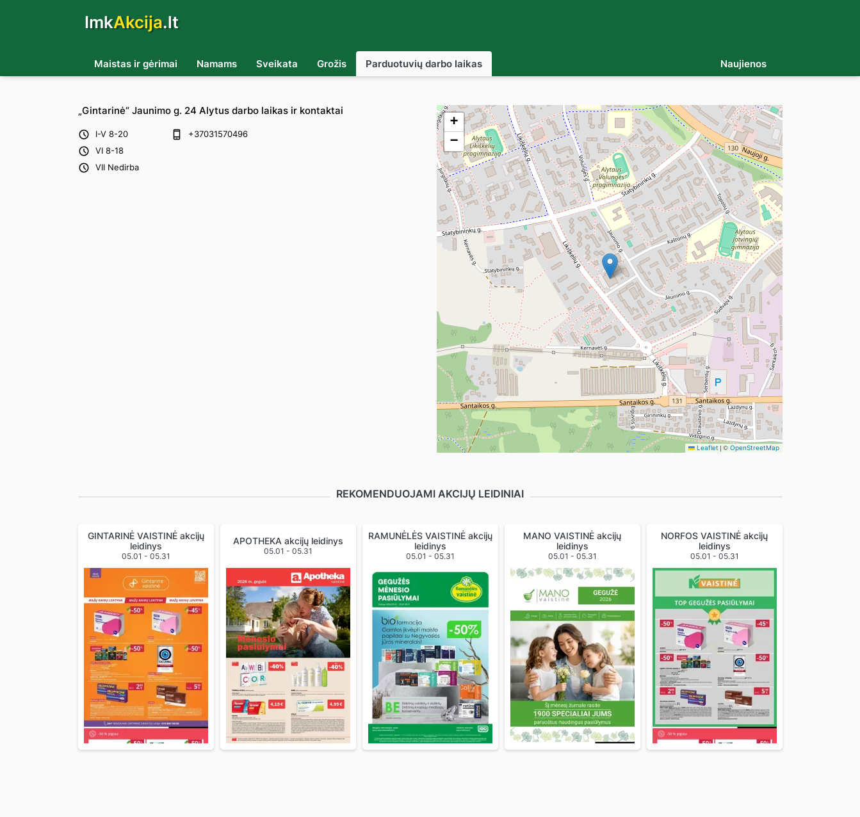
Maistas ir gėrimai (135, 64)
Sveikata (277, 64)
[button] (610, 266)
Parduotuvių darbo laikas (424, 64)
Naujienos (743, 64)
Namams (217, 64)
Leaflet (703, 447)
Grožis (331, 64)
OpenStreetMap (754, 447)
